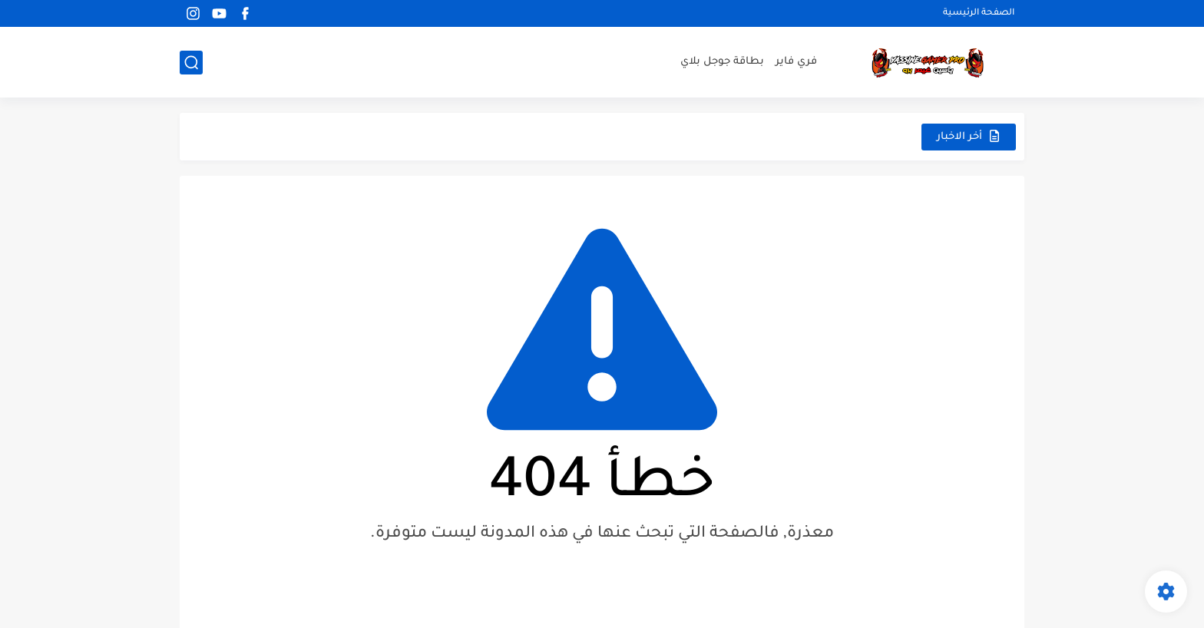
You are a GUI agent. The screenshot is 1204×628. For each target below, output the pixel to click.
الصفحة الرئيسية (978, 13)
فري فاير (796, 62)
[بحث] (191, 62)
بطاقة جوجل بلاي (722, 62)
